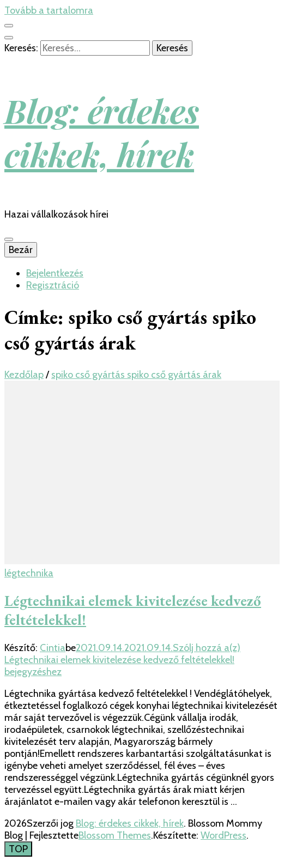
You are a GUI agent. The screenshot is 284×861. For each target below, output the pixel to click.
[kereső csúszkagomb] (8, 37)
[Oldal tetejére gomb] (18, 849)
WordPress (223, 835)
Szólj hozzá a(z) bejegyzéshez (122, 660)
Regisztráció (52, 285)
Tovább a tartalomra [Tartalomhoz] (48, 10)
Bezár (21, 250)
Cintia (52, 648)
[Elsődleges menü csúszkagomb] (8, 239)
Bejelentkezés (54, 273)
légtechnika (28, 573)
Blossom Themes (114, 835)
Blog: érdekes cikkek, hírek (101, 132)
